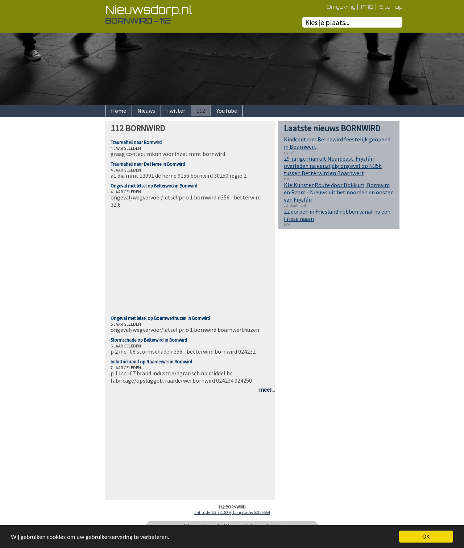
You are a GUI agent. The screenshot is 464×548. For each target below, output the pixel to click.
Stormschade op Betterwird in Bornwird (149, 340)
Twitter (175, 110)
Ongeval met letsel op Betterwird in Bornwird (154, 186)
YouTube (226, 110)
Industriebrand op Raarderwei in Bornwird (151, 362)
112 (200, 110)
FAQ (367, 7)
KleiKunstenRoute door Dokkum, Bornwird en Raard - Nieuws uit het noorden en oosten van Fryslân (339, 192)
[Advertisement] (80, 229)
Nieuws (146, 110)
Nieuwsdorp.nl (148, 9)
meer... (267, 389)
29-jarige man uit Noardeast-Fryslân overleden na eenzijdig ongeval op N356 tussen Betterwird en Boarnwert (333, 166)
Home (118, 110)
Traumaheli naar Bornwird (136, 142)
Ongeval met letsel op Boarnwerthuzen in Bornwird (160, 318)
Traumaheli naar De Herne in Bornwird (148, 164)
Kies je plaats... (327, 22)
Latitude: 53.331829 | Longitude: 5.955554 (232, 512)
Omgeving (341, 7)
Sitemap (390, 7)
